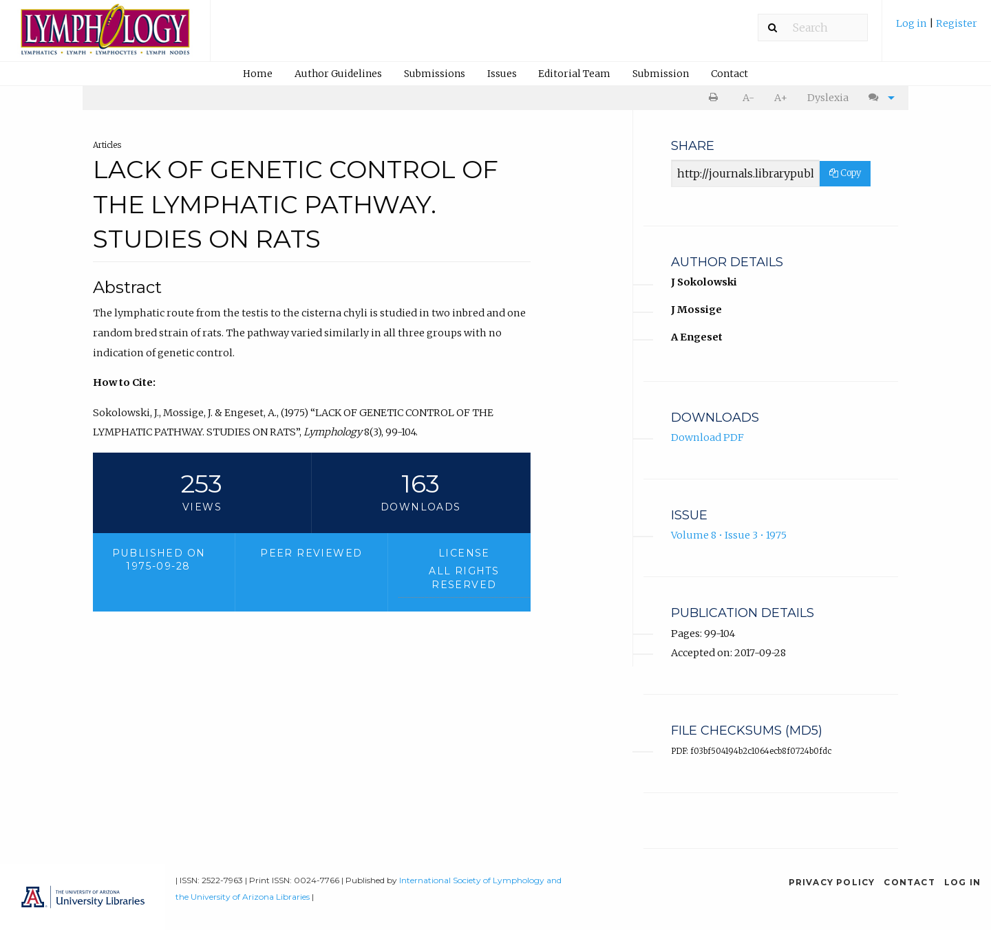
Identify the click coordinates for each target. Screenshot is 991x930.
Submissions (434, 73)
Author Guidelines (338, 73)
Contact (729, 73)
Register (956, 23)
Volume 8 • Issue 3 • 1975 (729, 535)
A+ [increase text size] (780, 97)
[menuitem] (936, 28)
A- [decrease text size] (748, 97)
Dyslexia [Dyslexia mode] (828, 97)
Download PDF (707, 437)
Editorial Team (574, 73)
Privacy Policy (832, 882)
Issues (502, 73)
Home (258, 73)
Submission (660, 73)
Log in (912, 23)
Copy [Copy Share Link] (845, 173)
